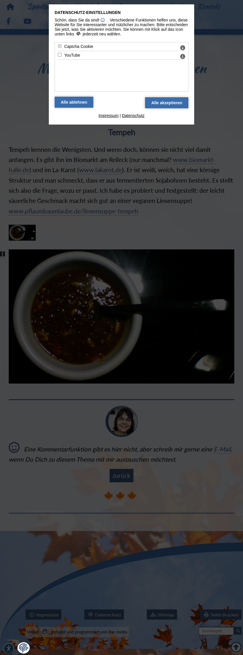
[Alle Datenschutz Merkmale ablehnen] (74, 102)
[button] (23, 648)
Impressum (109, 115)
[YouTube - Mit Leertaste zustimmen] (60, 55)
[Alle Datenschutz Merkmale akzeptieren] (166, 102)
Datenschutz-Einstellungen (88, 12)
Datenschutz (133, 115)
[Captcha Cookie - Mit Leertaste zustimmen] (60, 46)
